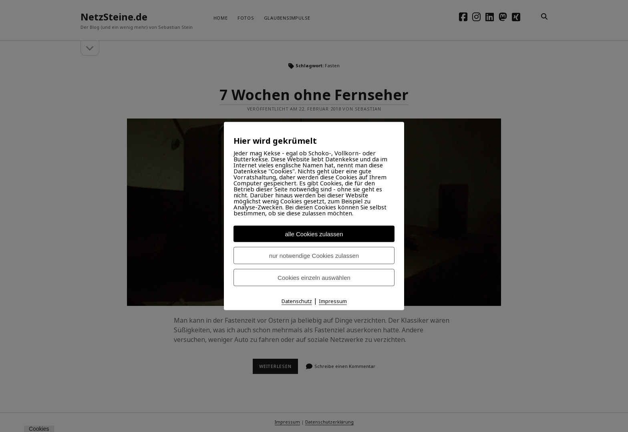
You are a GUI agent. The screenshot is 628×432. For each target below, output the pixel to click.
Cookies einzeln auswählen (314, 277)
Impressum (333, 301)
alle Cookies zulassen (314, 234)
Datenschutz (297, 301)
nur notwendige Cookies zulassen (314, 255)
